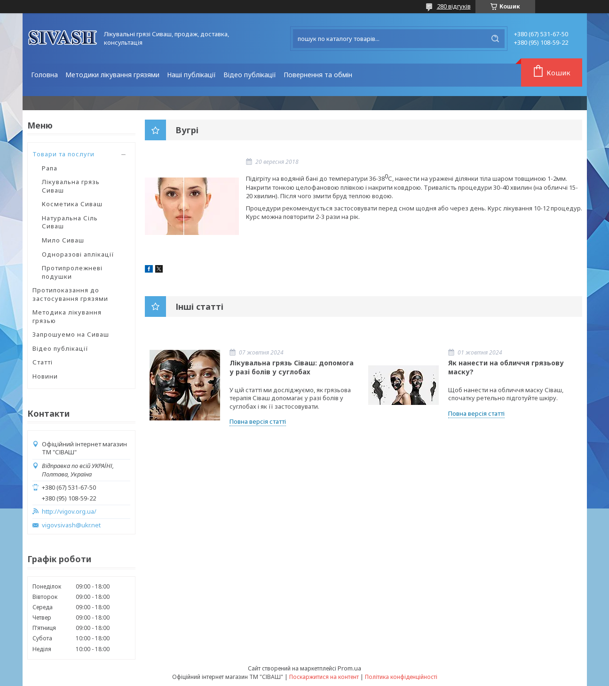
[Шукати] (495, 38)
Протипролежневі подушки (72, 272)
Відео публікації (249, 74)
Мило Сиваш (63, 240)
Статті (42, 362)
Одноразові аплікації (78, 254)
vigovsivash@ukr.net (71, 525)
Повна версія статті (257, 421)
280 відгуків (454, 6)
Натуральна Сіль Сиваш (70, 222)
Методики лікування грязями (112, 74)
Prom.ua (349, 668)
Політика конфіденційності (401, 677)
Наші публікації (191, 74)
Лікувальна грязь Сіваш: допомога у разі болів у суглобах (291, 367)
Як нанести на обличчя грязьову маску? (506, 367)
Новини (45, 376)
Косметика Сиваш (72, 204)
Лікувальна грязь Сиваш (71, 186)
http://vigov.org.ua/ (69, 512)
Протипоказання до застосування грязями (70, 294)
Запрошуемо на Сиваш (70, 334)
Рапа (49, 168)
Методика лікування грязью (67, 316)
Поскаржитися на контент (324, 677)
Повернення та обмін (318, 74)
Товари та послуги (63, 154)
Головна (44, 74)
